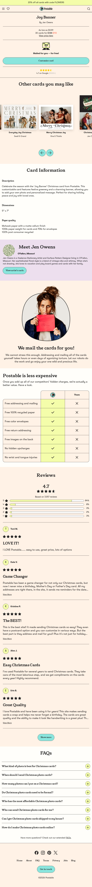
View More (7, 595)
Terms (46, 861)
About (29, 861)
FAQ (37, 861)
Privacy (56, 861)
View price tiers (46, 36)
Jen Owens (47, 22)
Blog (73, 861)
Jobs (65, 861)
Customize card (46, 61)
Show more (46, 737)
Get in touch (46, 869)
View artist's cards (14, 270)
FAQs (68, 838)
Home (20, 861)
